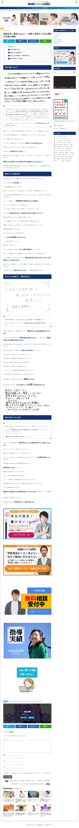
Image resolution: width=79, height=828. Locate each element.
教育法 (35, 701)
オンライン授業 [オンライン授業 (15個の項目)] (63, 136)
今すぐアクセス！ (21, 535)
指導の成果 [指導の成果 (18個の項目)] (68, 150)
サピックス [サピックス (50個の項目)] (67, 138)
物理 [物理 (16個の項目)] (71, 156)
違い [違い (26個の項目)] (64, 160)
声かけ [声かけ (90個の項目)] (68, 146)
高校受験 (40, 701)
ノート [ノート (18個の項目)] (63, 140)
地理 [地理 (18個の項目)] (56, 146)
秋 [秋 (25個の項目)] (67, 158)
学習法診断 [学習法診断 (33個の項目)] (69, 148)
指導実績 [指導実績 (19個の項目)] (62, 152)
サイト (4, 767)
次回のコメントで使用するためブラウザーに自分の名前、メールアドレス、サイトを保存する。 (27, 773)
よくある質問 (57, 39)
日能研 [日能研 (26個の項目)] (60, 154)
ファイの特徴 (57, 33)
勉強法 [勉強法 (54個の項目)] (56, 144)
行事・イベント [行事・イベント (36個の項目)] (58, 160)
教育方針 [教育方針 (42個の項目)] (68, 152)
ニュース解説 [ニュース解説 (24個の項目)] (57, 140)
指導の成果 (11, 701)
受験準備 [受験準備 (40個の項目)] (61, 144)
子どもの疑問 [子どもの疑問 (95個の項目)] (57, 148)
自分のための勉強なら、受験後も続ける (19, 55)
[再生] (55, 87)
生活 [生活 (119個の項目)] (60, 158)
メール (4, 760)
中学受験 (17, 701)
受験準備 (25, 701)
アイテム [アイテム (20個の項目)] (56, 136)
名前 (4, 754)
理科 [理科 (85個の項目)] (56, 158)
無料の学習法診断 (58, 41)
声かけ (31, 701)
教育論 (2, 28)
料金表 (55, 37)
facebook (25, 717)
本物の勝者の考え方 (14, 49)
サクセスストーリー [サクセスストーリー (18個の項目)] (58, 138)
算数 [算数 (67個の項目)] (71, 158)
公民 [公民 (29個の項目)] (66, 142)
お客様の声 (57, 35)
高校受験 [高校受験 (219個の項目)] (68, 160)
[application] (65, 82)
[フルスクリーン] (74, 87)
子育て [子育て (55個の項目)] (63, 148)
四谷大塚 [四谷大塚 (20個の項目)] (67, 144)
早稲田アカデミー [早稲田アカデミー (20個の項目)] (67, 154)
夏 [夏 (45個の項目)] (72, 146)
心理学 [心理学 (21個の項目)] (63, 150)
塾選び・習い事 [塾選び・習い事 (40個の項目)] (62, 146)
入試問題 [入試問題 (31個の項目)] (61, 142)
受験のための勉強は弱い (15, 52)
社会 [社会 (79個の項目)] (64, 158)
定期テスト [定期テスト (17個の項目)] (57, 150)
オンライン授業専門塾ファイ (38, 824)
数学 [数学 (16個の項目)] (56, 154)
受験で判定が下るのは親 (15, 58)
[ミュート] (72, 87)
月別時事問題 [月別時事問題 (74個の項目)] (57, 156)
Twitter (32, 717)
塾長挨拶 (56, 43)
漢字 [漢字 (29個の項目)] (67, 156)
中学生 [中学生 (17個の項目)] (56, 142)
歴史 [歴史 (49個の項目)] (63, 156)
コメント (5, 739)
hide (14, 46)
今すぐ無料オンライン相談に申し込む (27, 568)
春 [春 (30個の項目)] (73, 154)
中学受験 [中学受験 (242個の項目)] (68, 140)
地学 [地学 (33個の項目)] (72, 144)
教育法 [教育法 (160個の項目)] (73, 152)
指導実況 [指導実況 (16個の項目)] (56, 152)
